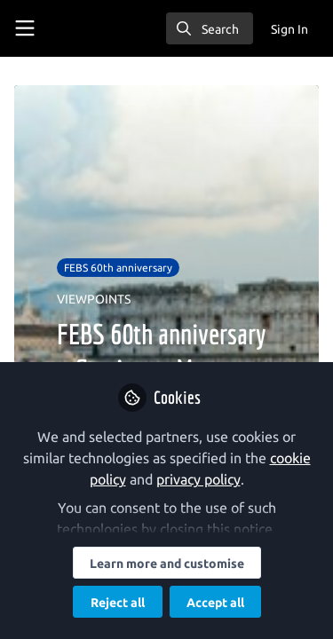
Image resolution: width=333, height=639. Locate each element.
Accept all (215, 603)
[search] (209, 28)
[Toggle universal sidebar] (25, 28)
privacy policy (198, 479)
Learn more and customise (167, 563)
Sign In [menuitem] (289, 29)
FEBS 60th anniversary (118, 267)
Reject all (118, 603)
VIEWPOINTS (94, 299)
